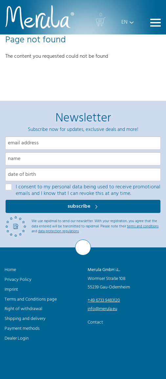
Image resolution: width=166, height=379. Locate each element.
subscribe (80, 206)
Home (10, 270)
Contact (95, 322)
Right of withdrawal (23, 309)
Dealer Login (17, 338)
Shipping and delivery (25, 319)
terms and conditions (142, 226)
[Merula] (39, 17)
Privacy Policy (18, 280)
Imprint (11, 289)
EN (124, 22)
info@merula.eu (102, 309)
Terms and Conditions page (31, 299)
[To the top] (83, 247)
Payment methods (22, 328)
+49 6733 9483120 (104, 300)
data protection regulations (58, 231)
